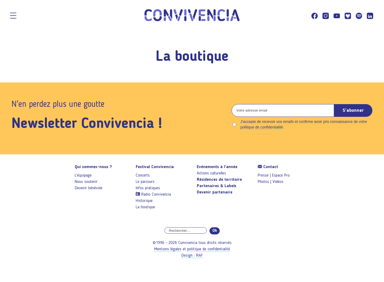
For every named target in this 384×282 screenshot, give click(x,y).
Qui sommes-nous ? (93, 167)
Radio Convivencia (156, 194)
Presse (263, 175)
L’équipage (83, 175)
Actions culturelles (211, 173)
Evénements (217, 167)
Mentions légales (167, 249)
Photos (263, 182)
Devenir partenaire (214, 192)
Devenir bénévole (88, 188)
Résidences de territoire (219, 180)
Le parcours (145, 182)
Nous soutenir (86, 182)
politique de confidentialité (261, 127)
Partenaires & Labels (216, 186)
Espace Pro (281, 175)
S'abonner (353, 110)
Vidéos (278, 182)
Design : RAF (192, 255)
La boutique (145, 207)
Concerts (143, 175)
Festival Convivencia (155, 167)
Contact (268, 167)
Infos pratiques (148, 188)
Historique (144, 201)
